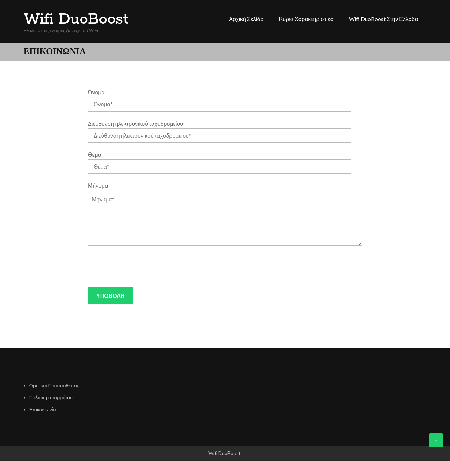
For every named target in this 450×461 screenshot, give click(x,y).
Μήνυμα (98, 185)
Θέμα (94, 154)
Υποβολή (110, 295)
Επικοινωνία (42, 409)
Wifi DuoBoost (76, 19)
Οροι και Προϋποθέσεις (54, 385)
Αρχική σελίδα (246, 18)
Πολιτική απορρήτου (51, 397)
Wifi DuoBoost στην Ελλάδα (383, 18)
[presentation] (141, 266)
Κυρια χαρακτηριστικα (306, 18)
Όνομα (96, 92)
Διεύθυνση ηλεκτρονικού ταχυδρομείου (135, 123)
